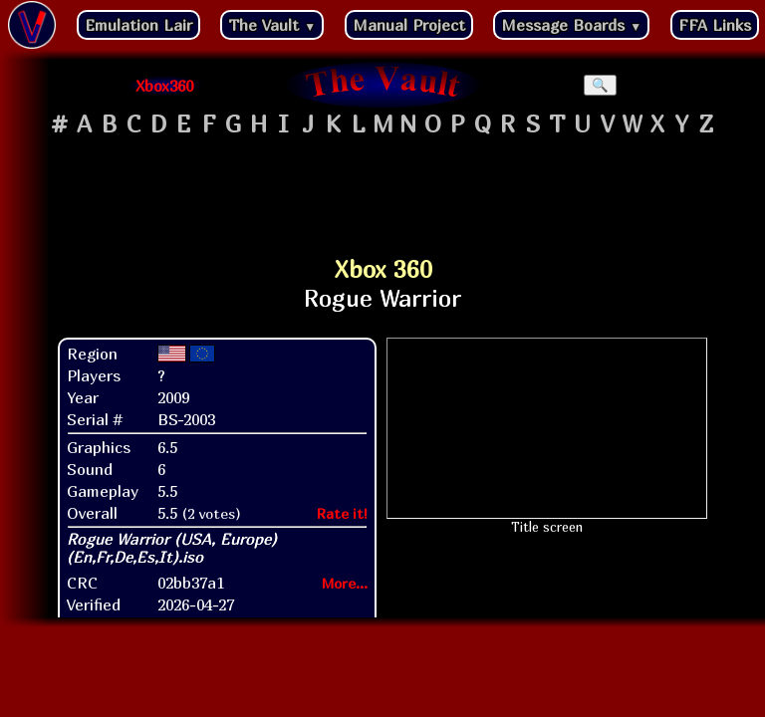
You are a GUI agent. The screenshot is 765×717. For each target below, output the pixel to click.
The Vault (272, 25)
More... (345, 583)
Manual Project (409, 25)
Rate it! (342, 513)
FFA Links (714, 25)
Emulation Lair (138, 25)
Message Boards (571, 25)
